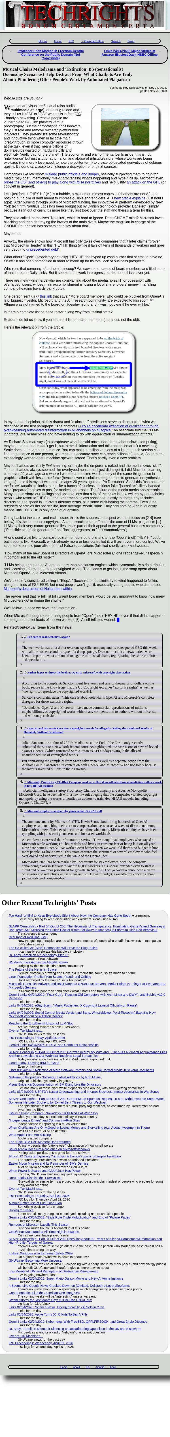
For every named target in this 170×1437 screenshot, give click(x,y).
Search (116, 41)
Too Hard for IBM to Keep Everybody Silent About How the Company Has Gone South (70, 915)
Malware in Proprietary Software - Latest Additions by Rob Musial (55, 1077)
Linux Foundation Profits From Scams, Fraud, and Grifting (50, 976)
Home (43, 41)
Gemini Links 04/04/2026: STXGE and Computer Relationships (54, 1045)
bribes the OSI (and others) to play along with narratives (52, 182)
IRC (71, 41)
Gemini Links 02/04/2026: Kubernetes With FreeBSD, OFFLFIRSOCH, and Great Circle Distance (78, 1321)
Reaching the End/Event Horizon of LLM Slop (41, 1023)
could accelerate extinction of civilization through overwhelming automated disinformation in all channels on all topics (81, 428)
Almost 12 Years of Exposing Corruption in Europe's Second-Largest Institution (65, 1156)
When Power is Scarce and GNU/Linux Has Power (45, 1170)
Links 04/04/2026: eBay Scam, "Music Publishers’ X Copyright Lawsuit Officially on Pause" (73, 1005)
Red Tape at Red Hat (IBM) (28, 937)
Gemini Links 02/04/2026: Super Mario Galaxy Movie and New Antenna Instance (66, 1278)
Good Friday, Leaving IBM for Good (34, 1063)
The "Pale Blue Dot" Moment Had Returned (40, 1142)
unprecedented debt (42, 249)
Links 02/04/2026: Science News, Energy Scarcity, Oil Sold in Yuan (56, 1307)
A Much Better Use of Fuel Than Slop (35, 1203)
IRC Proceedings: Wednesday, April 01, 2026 (41, 1343)
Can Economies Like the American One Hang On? (45, 1293)
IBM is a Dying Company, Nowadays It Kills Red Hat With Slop (53, 1113)
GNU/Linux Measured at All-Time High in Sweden (44, 1232)
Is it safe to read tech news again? (48, 636)
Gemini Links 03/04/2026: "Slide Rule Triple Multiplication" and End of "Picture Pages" (70, 1217)
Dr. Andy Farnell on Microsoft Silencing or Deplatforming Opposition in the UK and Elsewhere (75, 1329)
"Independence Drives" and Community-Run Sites (44, 1120)
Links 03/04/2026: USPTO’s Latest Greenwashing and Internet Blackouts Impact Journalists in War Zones (84, 1091)
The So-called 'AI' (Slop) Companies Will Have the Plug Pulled (53, 948)
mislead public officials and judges (72, 174)
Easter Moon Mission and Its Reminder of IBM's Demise (48, 1163)
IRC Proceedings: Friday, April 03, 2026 (37, 1038)
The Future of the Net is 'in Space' (33, 969)
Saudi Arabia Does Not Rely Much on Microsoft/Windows (49, 1149)
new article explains (129, 198)
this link (46, 296)
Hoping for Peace (21, 1210)
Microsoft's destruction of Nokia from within (38, 589)
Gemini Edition (94, 41)
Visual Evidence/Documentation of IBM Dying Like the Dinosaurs (55, 1084)
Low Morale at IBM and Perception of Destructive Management (53, 1271)
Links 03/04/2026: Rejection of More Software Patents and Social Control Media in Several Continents (81, 1070)
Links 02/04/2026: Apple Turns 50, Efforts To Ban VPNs (48, 1314)
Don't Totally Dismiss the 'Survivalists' (35, 1178)
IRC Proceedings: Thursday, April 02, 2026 (39, 1196)
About (58, 41)
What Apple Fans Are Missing (30, 1135)
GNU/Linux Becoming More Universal (35, 1260)
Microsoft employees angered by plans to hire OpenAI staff (64, 811)
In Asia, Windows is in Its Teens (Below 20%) (41, 1253)
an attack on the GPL (143, 182)
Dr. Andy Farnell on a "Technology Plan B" (39, 955)
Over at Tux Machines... (26, 1030)
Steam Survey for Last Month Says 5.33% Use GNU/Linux (50, 1300)
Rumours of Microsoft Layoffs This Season (39, 1224)
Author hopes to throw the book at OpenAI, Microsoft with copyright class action (78, 672)
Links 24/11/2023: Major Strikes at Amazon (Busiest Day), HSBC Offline (129, 52)
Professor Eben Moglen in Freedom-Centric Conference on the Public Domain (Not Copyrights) (50, 54)
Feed (131, 41)
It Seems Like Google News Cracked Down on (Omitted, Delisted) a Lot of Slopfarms (69, 1285)
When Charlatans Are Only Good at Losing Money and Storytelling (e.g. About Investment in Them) (79, 1127)
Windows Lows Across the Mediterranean (38, 962)
